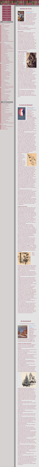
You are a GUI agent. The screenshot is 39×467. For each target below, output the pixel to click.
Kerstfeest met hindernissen (5, 116)
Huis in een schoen (4, 34)
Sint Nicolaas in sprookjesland (5, 95)
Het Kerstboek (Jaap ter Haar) (5, 103)
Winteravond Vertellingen (5, 59)
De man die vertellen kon (4, 121)
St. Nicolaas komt (3, 76)
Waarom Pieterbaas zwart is (5, 99)
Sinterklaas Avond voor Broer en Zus (6, 47)
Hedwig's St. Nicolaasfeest (5, 57)
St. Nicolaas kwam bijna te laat (5, 92)
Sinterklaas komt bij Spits (5, 40)
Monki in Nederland (4, 100)
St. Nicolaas (3, 70)
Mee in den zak (3, 64)
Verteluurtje (3, 93)
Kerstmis (3, 102)
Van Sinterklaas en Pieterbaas (5, 60)
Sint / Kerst (6, 14)
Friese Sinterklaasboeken (5, 63)
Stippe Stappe (3, 43)
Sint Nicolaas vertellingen (5, 30)
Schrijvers (6, 18)
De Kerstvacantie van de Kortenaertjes (6, 113)
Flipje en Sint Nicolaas (4, 52)
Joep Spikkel (3, 29)
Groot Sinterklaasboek (4, 54)
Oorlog (7, 13)
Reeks (7, 20)
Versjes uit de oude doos (5, 88)
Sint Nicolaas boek (4, 31)
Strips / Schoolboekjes (6, 16)
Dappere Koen (3, 81)
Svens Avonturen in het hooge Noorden (7, 115)
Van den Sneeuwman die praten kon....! (7, 114)
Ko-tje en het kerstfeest (4, 104)
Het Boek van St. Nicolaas (5, 94)
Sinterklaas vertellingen (4, 35)
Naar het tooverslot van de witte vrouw (7, 126)
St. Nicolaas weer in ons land (5, 75)
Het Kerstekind (3, 109)
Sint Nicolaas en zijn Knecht (5, 77)
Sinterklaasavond (3, 66)
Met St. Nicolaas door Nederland (6, 72)
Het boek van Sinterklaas (5, 36)
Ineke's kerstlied (3, 107)
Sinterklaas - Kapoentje (4, 37)
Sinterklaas (4, 21)
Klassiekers (6, 6)
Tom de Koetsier (3, 69)
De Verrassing (3, 53)
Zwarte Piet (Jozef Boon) (5, 98)
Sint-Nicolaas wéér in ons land (5, 83)
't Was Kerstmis (3, 120)
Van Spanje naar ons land (5, 71)
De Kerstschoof (3, 127)
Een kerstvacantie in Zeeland (5, 119)
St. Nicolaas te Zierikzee (4, 58)
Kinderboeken (6, 8)
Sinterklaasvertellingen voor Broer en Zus (7, 48)
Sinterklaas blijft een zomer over (6, 46)
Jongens (6, 9)
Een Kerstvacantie (3, 125)
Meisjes (6, 11)
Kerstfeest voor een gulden (5, 108)
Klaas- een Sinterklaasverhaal (5, 25)
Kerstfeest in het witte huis (5, 110)
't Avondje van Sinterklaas (5, 65)
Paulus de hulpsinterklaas (5, 26)
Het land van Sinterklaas (4, 82)
